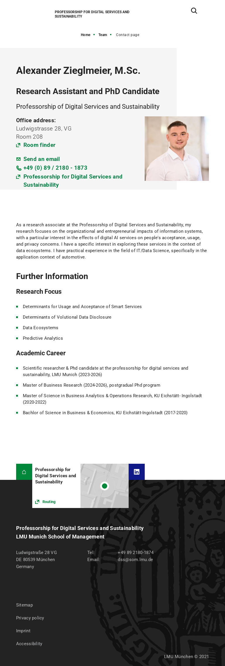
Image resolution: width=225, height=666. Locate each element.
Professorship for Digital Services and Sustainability (72, 180)
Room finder (39, 145)
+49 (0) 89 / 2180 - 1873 (55, 167)
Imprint (23, 630)
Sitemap (24, 605)
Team (102, 35)
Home (86, 35)
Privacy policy (30, 618)
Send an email (41, 159)
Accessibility (29, 643)
